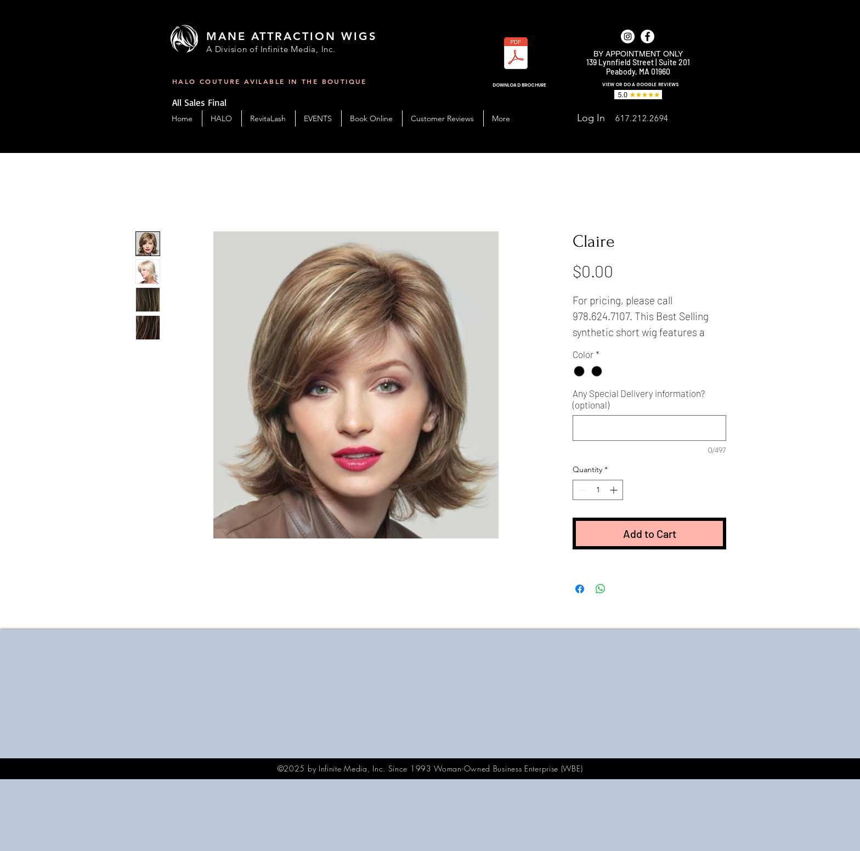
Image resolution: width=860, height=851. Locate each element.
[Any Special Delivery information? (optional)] (649, 428)
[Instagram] (628, 36)
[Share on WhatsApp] (600, 588)
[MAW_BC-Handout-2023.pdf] (516, 54)
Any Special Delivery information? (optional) (639, 399)
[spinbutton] (598, 490)
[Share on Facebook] (579, 588)
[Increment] (614, 490)
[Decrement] (581, 490)
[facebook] (647, 36)
